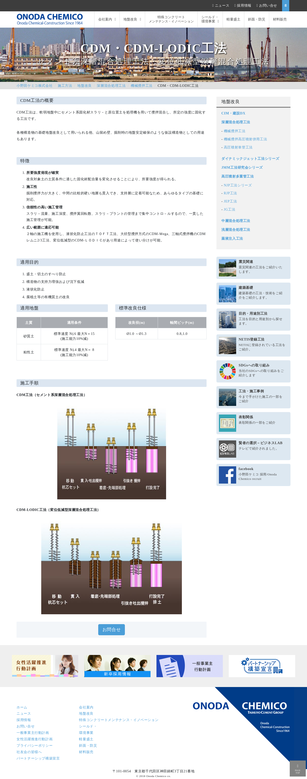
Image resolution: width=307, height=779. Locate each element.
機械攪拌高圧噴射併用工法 (245, 139)
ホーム (22, 707)
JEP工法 (230, 201)
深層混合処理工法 (111, 86)
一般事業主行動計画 (33, 733)
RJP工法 (230, 193)
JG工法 (229, 209)
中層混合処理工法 (235, 221)
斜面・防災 (256, 19)
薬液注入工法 (232, 238)
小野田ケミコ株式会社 (35, 86)
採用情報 (244, 5)
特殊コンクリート (171, 19)
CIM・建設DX (233, 113)
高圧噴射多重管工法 (237, 176)
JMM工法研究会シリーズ (242, 167)
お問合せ (111, 629)
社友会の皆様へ (29, 752)
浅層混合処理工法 (235, 230)
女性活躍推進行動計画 (35, 739)
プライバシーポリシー (35, 745)
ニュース (222, 5)
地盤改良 (130, 19)
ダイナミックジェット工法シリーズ (250, 159)
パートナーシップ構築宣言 (38, 758)
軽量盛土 (233, 19)
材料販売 (280, 19)
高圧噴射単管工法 (238, 147)
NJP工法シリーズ (238, 185)
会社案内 (105, 19)
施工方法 (65, 86)
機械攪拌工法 (142, 86)
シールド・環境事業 (210, 19)
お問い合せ (268, 5)
